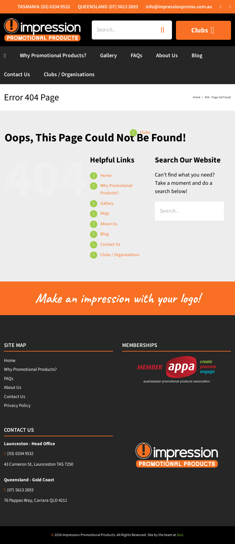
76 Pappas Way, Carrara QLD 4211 (35, 500)
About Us (108, 224)
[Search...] (122, 29)
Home (105, 176)
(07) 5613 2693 (18, 490)
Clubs (145, 132)
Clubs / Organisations (119, 255)
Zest (180, 535)
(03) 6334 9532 (18, 453)
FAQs (104, 214)
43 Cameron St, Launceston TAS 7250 (38, 464)
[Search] (162, 29)
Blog (104, 234)
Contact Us (110, 244)
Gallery (107, 203)
